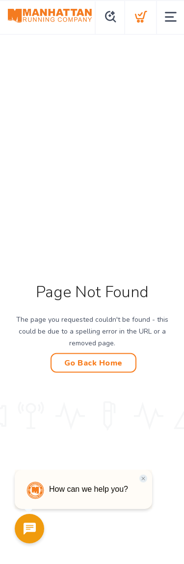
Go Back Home (93, 363)
